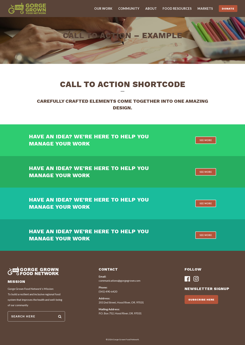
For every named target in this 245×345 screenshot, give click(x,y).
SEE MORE (206, 140)
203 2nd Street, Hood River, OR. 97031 (121, 302)
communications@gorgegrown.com (119, 280)
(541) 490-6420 (108, 291)
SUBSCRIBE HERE (201, 299)
